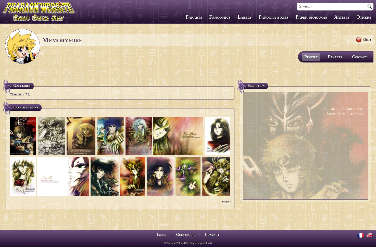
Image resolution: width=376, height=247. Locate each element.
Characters (17, 94)
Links (161, 234)
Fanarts (194, 17)
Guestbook (185, 234)
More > (227, 202)
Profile (311, 57)
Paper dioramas (311, 17)
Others (363, 17)
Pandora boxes (274, 17)
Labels (245, 17)
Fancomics (220, 17)
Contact (359, 57)
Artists (341, 17)
